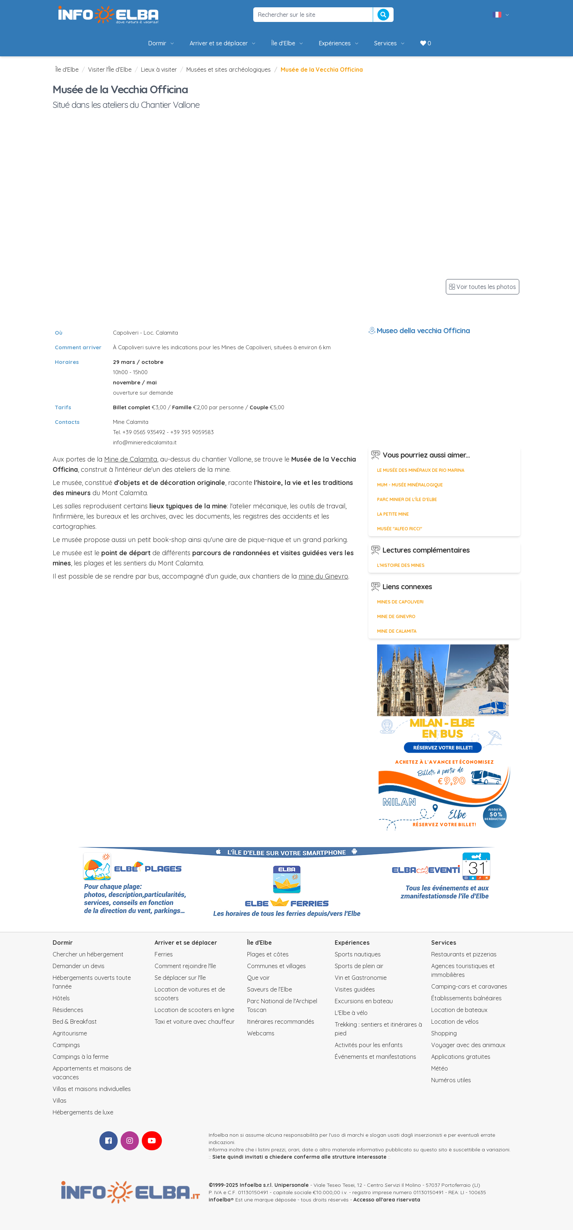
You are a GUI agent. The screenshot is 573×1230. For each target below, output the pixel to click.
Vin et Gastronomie (361, 977)
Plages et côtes (268, 954)
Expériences (339, 43)
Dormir (161, 43)
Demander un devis (79, 966)
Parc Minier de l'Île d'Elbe (407, 499)
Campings (66, 1045)
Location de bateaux (459, 1009)
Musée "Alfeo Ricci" (399, 528)
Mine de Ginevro (396, 616)
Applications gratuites (460, 1056)
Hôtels (61, 998)
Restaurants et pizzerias (464, 954)
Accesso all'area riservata (386, 1199)
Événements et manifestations (375, 1056)
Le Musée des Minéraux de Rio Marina (420, 470)
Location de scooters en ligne (194, 1009)
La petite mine (393, 514)
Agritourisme (70, 1033)
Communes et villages (276, 966)
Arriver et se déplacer (223, 43)
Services (390, 43)
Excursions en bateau (364, 1001)
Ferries (164, 954)
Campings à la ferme (81, 1056)
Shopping (444, 1033)
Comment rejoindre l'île (185, 966)
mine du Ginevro (323, 576)
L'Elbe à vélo (351, 1012)
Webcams (260, 1033)
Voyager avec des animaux (468, 1045)
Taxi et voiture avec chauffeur (195, 1021)
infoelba (220, 1199)
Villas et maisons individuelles (92, 1088)
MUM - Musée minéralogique (410, 485)
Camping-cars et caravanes (469, 986)
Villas (60, 1100)
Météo (439, 1068)
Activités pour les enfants (369, 1045)
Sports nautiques (358, 954)
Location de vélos (455, 1021)
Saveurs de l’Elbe (269, 989)
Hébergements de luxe (83, 1112)
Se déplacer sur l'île (180, 977)
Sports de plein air (359, 966)
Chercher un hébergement (88, 954)
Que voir (258, 977)
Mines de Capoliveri (400, 602)
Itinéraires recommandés (280, 1021)
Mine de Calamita (130, 459)
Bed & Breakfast (75, 1021)
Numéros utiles (451, 1080)
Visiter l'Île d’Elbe (110, 69)
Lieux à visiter (159, 69)
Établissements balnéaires (466, 998)
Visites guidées (355, 989)
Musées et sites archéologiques (228, 69)
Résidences (68, 1009)
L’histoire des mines (401, 565)
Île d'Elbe (287, 43)
